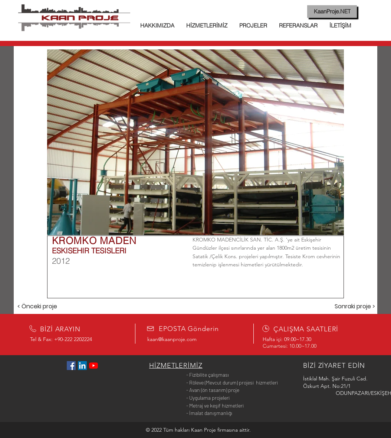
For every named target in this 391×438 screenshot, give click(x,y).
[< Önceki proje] (37, 306)
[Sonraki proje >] (355, 306)
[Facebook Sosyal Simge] (71, 365)
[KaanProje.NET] (332, 11)
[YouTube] (93, 365)
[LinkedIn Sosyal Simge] (82, 365)
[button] (195, 142)
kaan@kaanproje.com (172, 339)
